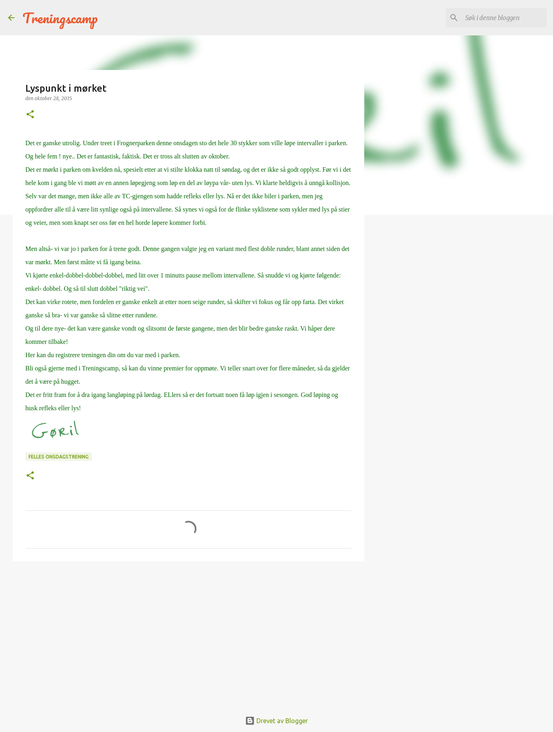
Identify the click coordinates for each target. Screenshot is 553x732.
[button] (30, 114)
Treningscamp (60, 17)
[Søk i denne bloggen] (504, 17)
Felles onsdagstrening (59, 456)
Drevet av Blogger (276, 720)
